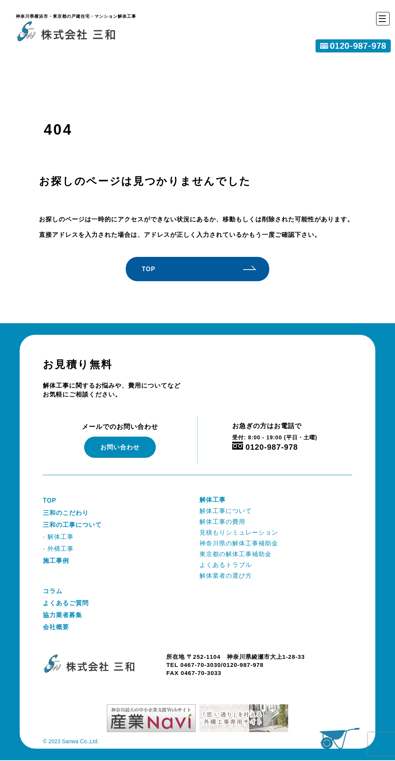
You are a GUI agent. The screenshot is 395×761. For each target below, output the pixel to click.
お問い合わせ (120, 447)
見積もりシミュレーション (238, 532)
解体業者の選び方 (225, 576)
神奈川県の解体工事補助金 (238, 543)
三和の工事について (72, 525)
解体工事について (225, 511)
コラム (52, 591)
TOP (152, 269)
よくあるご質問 (66, 603)
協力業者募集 (62, 616)
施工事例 (56, 561)
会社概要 (56, 627)
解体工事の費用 (222, 521)
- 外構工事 (58, 549)
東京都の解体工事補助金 (235, 554)
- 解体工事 (58, 537)
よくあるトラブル (225, 565)
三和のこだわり (66, 513)
